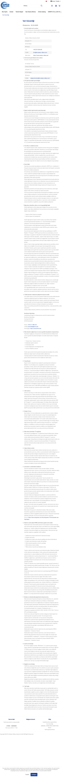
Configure (34, 774)
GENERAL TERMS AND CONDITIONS (49, 725)
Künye (49, 727)
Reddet (27, 774)
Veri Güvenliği (49, 724)
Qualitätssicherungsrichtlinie (50, 722)
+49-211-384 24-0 (32, 324)
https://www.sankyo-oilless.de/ (40, 55)
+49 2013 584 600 (37, 49)
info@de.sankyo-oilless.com (40, 52)
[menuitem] (33, 5)
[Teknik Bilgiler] (19, 11)
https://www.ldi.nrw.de (35, 328)
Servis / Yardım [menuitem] (55, 1)
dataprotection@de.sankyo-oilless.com (40, 78)
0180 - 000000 (11, 726)
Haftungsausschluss (50, 729)
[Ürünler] (11, 11)
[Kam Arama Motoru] (30, 11)
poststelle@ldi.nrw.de (33, 326)
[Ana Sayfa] (4, 11)
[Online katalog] (42, 11)
